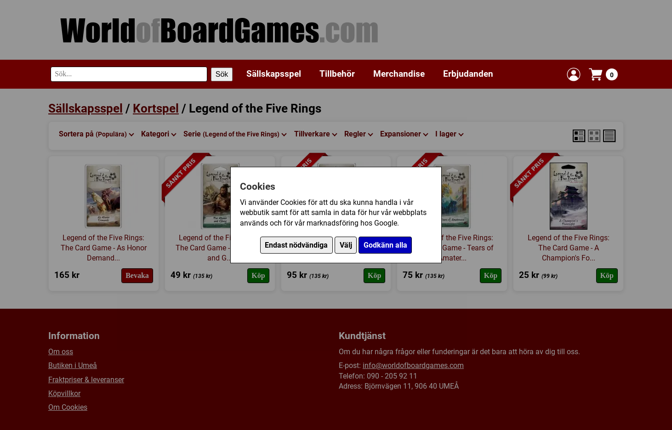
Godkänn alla (385, 245)
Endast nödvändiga (296, 245)
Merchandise (399, 73)
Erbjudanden (468, 73)
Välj (346, 245)
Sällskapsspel (273, 73)
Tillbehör (337, 73)
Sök (222, 74)
